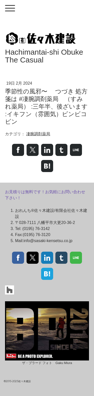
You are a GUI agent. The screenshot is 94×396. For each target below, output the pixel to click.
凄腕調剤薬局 (38, 134)
